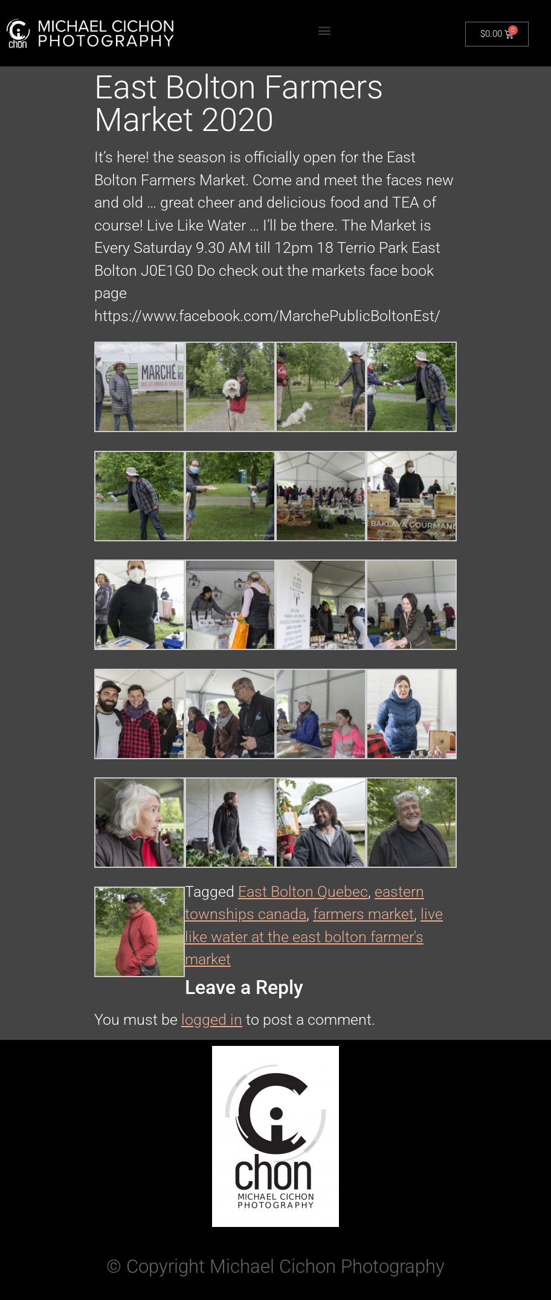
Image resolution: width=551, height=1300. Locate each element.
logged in (211, 1019)
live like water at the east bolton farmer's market (314, 936)
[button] (324, 30)
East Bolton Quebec (303, 891)
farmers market (363, 914)
